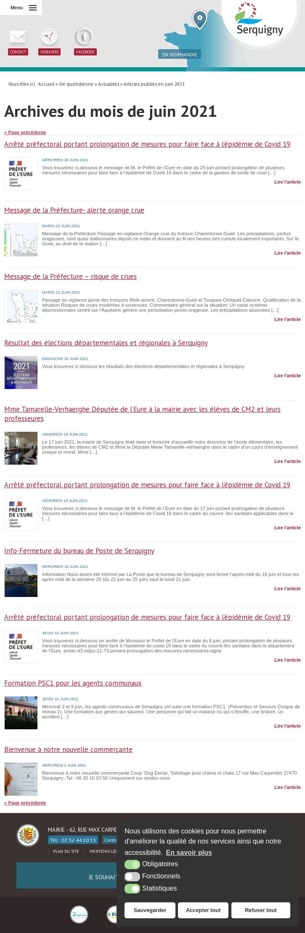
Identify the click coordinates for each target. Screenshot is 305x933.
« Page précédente (25, 132)
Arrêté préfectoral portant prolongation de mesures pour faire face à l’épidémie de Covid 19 (147, 144)
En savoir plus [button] (189, 852)
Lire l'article (287, 181)
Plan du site (66, 851)
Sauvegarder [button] (150, 910)
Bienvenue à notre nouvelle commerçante (68, 749)
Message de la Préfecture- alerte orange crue (74, 210)
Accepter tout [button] (203, 910)
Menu (17, 7)
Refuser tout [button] (260, 910)
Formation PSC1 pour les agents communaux (73, 683)
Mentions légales (108, 851)
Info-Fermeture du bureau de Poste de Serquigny (79, 550)
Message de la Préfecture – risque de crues (70, 276)
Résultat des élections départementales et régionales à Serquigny (106, 342)
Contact (113, 839)
